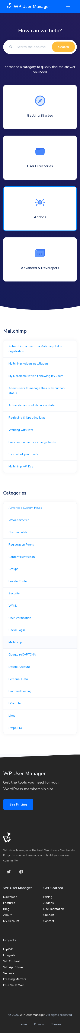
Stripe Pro (15, 728)
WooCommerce (19, 520)
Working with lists (21, 430)
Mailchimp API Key (21, 466)
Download (10, 897)
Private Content (19, 581)
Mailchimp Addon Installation (28, 364)
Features (9, 903)
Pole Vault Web (14, 985)
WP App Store (13, 967)
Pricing (47, 897)
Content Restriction (22, 557)
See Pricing (18, 804)
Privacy (39, 1024)
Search (63, 47)
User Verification (20, 618)
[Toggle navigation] (68, 6)
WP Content (11, 961)
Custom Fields (18, 532)
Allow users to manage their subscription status (37, 390)
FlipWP (8, 949)
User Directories (40, 166)
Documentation (53, 909)
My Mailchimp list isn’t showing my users (36, 376)
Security (14, 593)
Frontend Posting (20, 691)
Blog (6, 909)
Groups (13, 569)
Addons (40, 217)
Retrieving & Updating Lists (27, 418)
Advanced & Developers (40, 268)
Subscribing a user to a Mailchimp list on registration (36, 349)
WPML (13, 606)
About (7, 915)
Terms (23, 1024)
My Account (11, 921)
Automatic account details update (32, 405)
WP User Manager (32, 1015)
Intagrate (9, 955)
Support (48, 915)
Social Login (17, 630)
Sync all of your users (23, 454)
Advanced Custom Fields (25, 508)
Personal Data (18, 679)
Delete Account (19, 667)
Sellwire (9, 973)
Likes (12, 716)
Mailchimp (15, 642)
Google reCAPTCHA (22, 655)
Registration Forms (21, 545)
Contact (48, 921)
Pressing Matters (14, 979)
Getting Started (40, 115)
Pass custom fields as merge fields (32, 442)
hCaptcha (15, 703)
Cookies (56, 1024)
